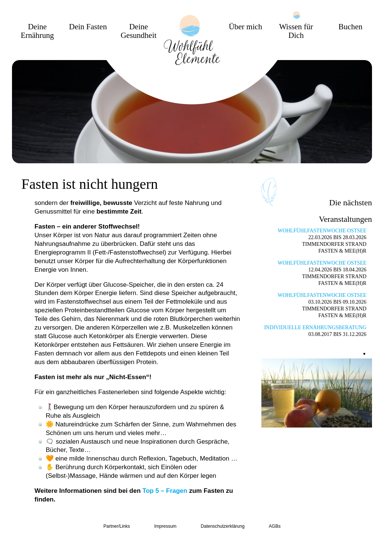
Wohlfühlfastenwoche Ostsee (322, 230)
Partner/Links (117, 526)
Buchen (350, 27)
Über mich (245, 27)
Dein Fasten (88, 27)
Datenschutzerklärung (222, 526)
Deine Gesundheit (139, 31)
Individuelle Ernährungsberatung (315, 327)
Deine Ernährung (37, 31)
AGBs (274, 526)
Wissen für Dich (296, 31)
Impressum (165, 526)
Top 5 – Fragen (165, 490)
